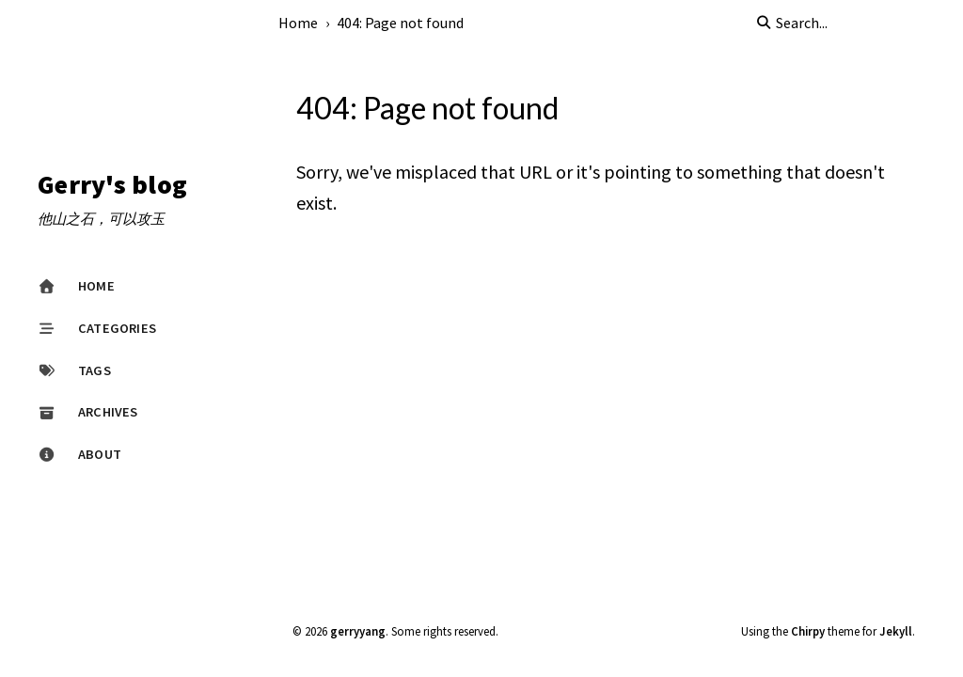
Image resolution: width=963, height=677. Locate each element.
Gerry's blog (112, 185)
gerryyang (358, 630)
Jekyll (895, 630)
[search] (850, 22)
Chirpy (808, 630)
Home (298, 22)
